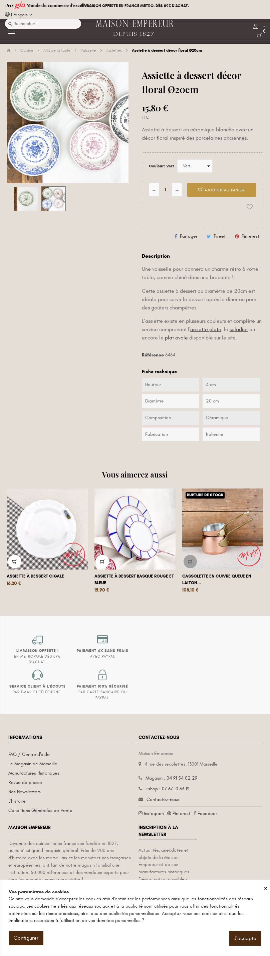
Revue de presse (25, 782)
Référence (153, 355)
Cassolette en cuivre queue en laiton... (216, 580)
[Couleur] (195, 166)
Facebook (208, 813)
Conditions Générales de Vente (40, 810)
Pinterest (250, 236)
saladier (239, 329)
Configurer (26, 938)
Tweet (220, 236)
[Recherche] (43, 24)
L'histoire (17, 801)
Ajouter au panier (221, 190)
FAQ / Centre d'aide (29, 754)
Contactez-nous (163, 799)
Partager (188, 236)
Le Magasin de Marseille (32, 764)
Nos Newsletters (24, 792)
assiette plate (205, 329)
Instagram (154, 813)
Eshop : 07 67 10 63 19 (167, 789)
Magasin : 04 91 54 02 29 (171, 778)
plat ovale (176, 338)
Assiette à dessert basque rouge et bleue (134, 580)
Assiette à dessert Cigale (35, 576)
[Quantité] (165, 189)
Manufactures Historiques (33, 773)
